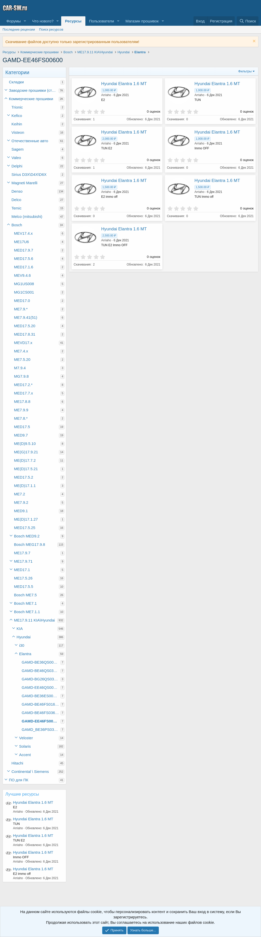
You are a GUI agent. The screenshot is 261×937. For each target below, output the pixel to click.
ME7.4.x (21, 351)
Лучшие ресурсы (22, 794)
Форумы (13, 21)
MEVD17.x (23, 342)
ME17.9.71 (23, 561)
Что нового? (43, 21)
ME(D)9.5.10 (25, 443)
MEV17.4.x (23, 233)
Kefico (16, 115)
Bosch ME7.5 (25, 595)
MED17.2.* (23, 384)
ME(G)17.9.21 (26, 452)
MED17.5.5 (23, 586)
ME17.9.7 (22, 553)
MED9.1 (21, 511)
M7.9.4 (20, 368)
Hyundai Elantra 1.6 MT (33, 802)
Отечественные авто (29, 141)
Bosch (16, 225)
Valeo (16, 157)
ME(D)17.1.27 (26, 519)
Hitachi (17, 763)
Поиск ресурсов (51, 29)
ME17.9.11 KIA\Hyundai (34, 620)
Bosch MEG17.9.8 (29, 544)
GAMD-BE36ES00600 (40, 696)
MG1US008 (24, 284)
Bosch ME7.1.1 (27, 612)
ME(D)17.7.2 (25, 460)
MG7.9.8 (21, 376)
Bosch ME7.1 (25, 603)
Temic (16, 208)
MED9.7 (21, 435)
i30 (21, 645)
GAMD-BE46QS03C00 (41, 670)
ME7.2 (19, 494)
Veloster (26, 738)
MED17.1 (22, 570)
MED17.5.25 (24, 527)
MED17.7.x (23, 393)
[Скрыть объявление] (253, 41)
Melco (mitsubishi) (26, 216)
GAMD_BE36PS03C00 (41, 729)
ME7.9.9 (21, 410)
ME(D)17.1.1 (25, 485)
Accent (25, 755)
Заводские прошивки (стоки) (34, 90)
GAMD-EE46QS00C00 (41, 687)
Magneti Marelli (24, 183)
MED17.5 (22, 427)
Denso (16, 191)
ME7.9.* (21, 309)
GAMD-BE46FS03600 (40, 712)
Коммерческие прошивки (31, 99)
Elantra (25, 654)
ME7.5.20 (22, 359)
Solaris (25, 746)
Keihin (16, 124)
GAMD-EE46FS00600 (40, 721)
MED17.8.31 (24, 334)
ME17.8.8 (22, 401)
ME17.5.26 (23, 578)
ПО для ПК (18, 780)
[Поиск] (247, 21)
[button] (24, 21)
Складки (16, 82)
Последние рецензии (19, 29)
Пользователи (101, 21)
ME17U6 (21, 242)
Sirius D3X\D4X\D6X (29, 174)
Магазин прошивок (142, 21)
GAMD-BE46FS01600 (40, 704)
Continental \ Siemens (30, 771)
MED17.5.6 (23, 258)
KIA (20, 628)
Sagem (17, 149)
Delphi (16, 166)
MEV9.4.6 (22, 275)
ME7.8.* (21, 418)
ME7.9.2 (21, 502)
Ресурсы (73, 21)
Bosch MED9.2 (27, 536)
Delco (16, 199)
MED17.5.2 (23, 477)
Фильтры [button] (245, 71)
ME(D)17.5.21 (26, 469)
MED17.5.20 (24, 326)
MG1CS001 (24, 292)
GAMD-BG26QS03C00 (41, 679)
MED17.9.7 (23, 250)
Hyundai (24, 637)
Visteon (17, 132)
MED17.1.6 (23, 267)
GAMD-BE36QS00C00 (41, 662)
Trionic (17, 107)
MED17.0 (22, 300)
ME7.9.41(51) (25, 317)
